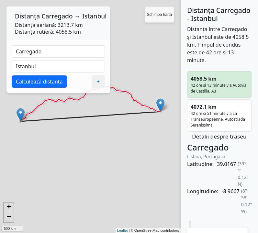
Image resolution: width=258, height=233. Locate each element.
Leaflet (122, 230)
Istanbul (94, 16)
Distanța (27, 16)
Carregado (57, 16)
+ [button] (9, 207)
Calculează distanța (39, 81)
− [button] (9, 217)
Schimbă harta (159, 14)
